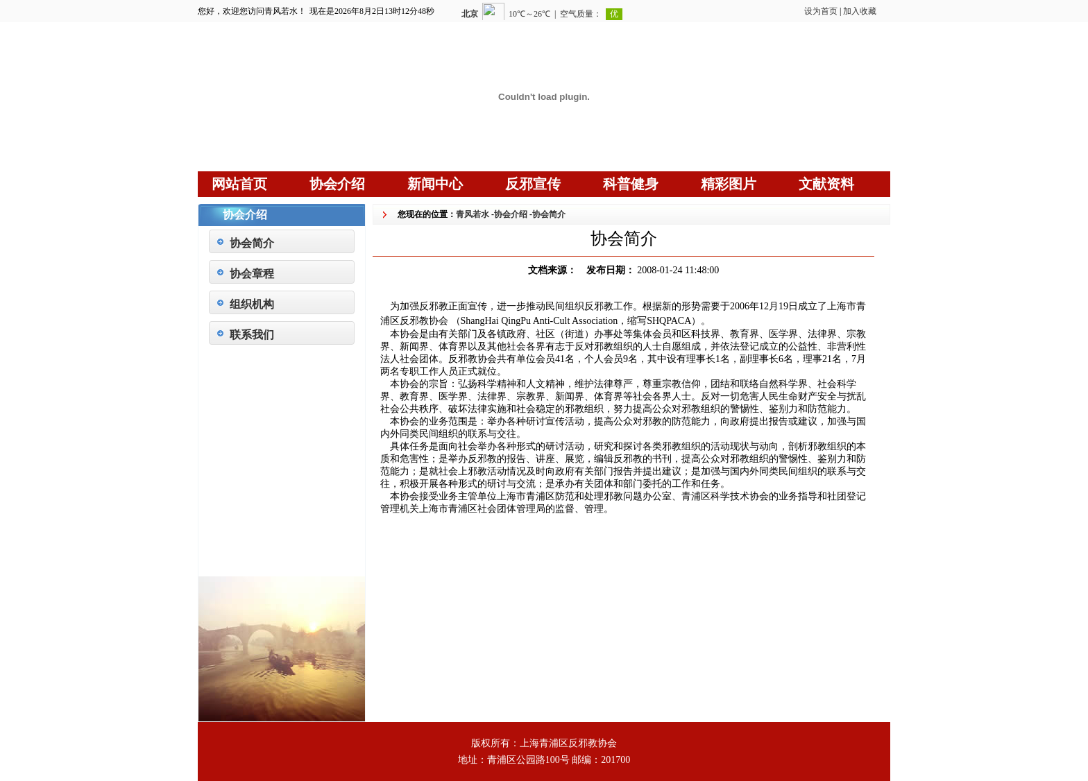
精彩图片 (728, 183)
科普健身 (630, 183)
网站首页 (239, 183)
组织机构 (252, 304)
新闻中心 (435, 183)
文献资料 (826, 183)
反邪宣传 (533, 183)
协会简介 (252, 243)
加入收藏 (859, 11)
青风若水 (472, 214)
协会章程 (252, 274)
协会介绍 (337, 183)
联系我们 (252, 335)
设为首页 (821, 11)
